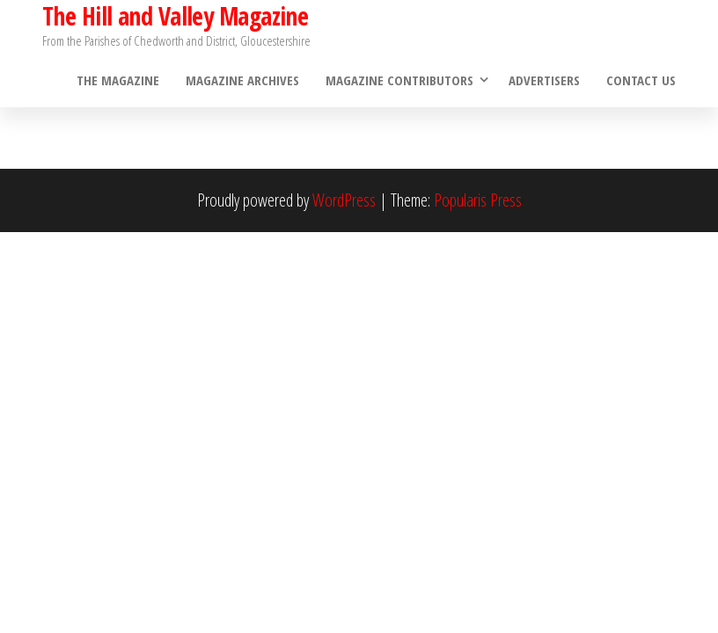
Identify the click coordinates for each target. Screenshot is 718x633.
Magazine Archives (242, 80)
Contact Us (641, 80)
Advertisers (544, 80)
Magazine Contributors (399, 80)
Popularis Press (478, 200)
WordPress (344, 200)
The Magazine (118, 80)
